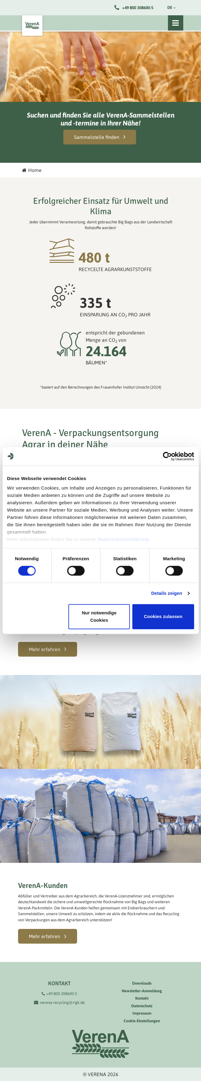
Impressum (141, 1013)
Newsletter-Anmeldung (142, 991)
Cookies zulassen (163, 616)
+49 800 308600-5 (137, 7)
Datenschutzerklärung (123, 539)
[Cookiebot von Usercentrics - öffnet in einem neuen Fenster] (167, 456)
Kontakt (141, 998)
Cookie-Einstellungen (142, 1021)
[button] (47, 649)
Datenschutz (141, 1006)
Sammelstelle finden (96, 137)
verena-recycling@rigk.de (62, 1002)
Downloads (141, 983)
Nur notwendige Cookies (99, 616)
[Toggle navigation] (175, 23)
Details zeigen (166, 593)
